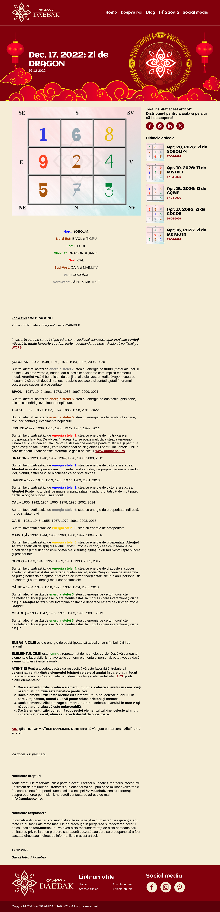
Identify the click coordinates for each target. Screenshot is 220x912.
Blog (150, 12)
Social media (195, 12)
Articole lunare (122, 884)
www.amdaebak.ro (110, 451)
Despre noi (131, 12)
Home (111, 12)
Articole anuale (122, 889)
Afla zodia (169, 12)
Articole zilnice (88, 889)
